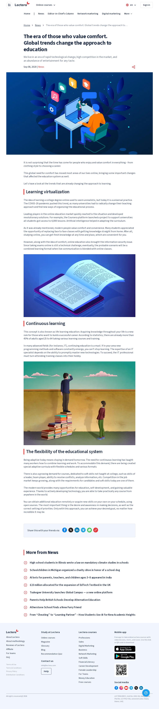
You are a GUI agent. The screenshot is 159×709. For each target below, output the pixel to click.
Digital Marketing (86, 645)
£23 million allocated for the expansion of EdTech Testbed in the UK (70, 585)
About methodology (15, 641)
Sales (81, 641)
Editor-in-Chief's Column (61, 13)
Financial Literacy (87, 662)
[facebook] (64, 530)
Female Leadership (87, 670)
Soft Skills (83, 658)
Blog (43, 649)
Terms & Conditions (13, 668)
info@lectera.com (48, 665)
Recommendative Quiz (51, 653)
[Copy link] (95, 530)
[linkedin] (77, 530)
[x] (70, 530)
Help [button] (46, 671)
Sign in (146, 5)
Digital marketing (111, 13)
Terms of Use (11, 664)
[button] (133, 67)
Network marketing (87, 13)
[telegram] (83, 530)
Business (83, 649)
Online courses (48, 637)
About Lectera (12, 637)
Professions (84, 637)
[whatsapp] (89, 530)
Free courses (85, 682)
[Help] (146, 693)
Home (27, 13)
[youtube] (126, 688)
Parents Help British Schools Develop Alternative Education (65, 600)
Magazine (45, 641)
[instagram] (121, 688)
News (41, 13)
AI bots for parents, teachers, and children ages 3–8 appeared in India (71, 577)
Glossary (45, 645)
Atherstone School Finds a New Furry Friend (55, 607)
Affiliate (9, 649)
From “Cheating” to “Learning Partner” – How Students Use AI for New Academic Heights (82, 615)
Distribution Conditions (15, 674)
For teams (11, 653)
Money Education (87, 678)
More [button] (128, 13)
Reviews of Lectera (15, 645)
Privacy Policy (11, 671)
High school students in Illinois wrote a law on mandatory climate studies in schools (79, 563)
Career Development (88, 666)
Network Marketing (87, 653)
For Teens (83, 674)
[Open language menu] (131, 5)
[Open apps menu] (9, 5)
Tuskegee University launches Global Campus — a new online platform (71, 592)
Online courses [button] (46, 5)
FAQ (8, 657)
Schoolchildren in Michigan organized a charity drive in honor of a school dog (75, 570)
